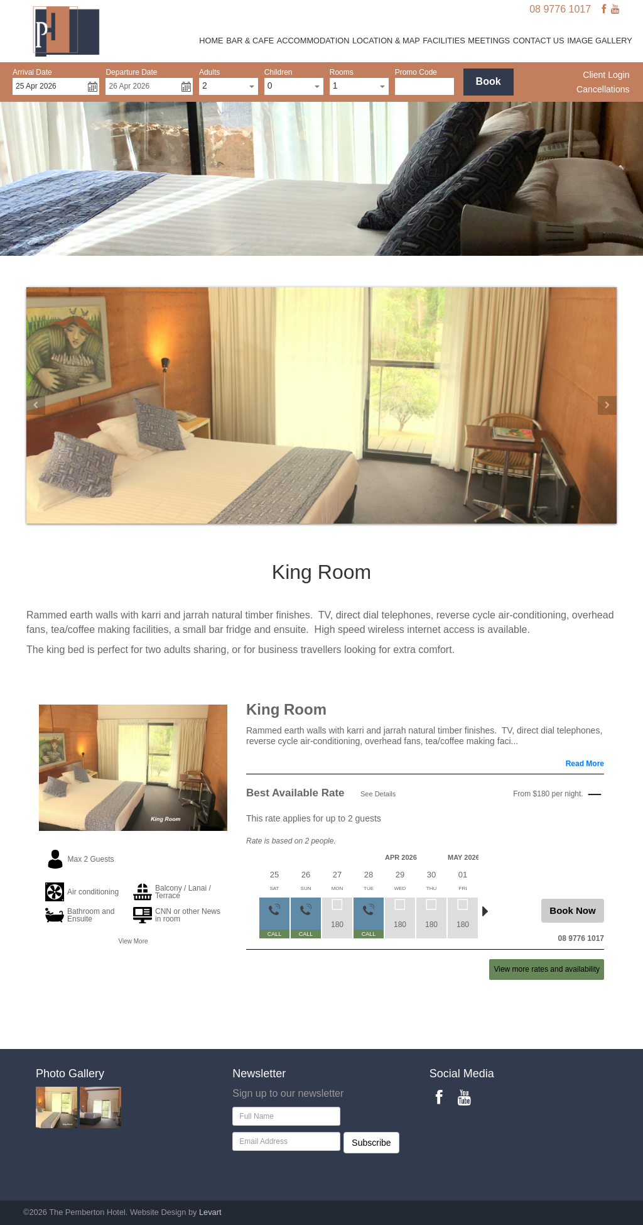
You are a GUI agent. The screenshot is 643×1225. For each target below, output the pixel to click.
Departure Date (131, 72)
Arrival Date (32, 72)
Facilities (444, 40)
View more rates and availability (547, 969)
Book (488, 81)
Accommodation (313, 40)
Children (278, 72)
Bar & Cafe (250, 40)
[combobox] (228, 86)
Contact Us (539, 40)
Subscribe (371, 1143)
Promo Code (416, 72)
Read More (585, 763)
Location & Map (386, 40)
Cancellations (603, 89)
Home (211, 40)
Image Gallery (599, 40)
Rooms (342, 72)
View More (133, 941)
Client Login (606, 75)
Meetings (489, 40)
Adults (209, 72)
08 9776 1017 (560, 9)
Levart (210, 1212)
